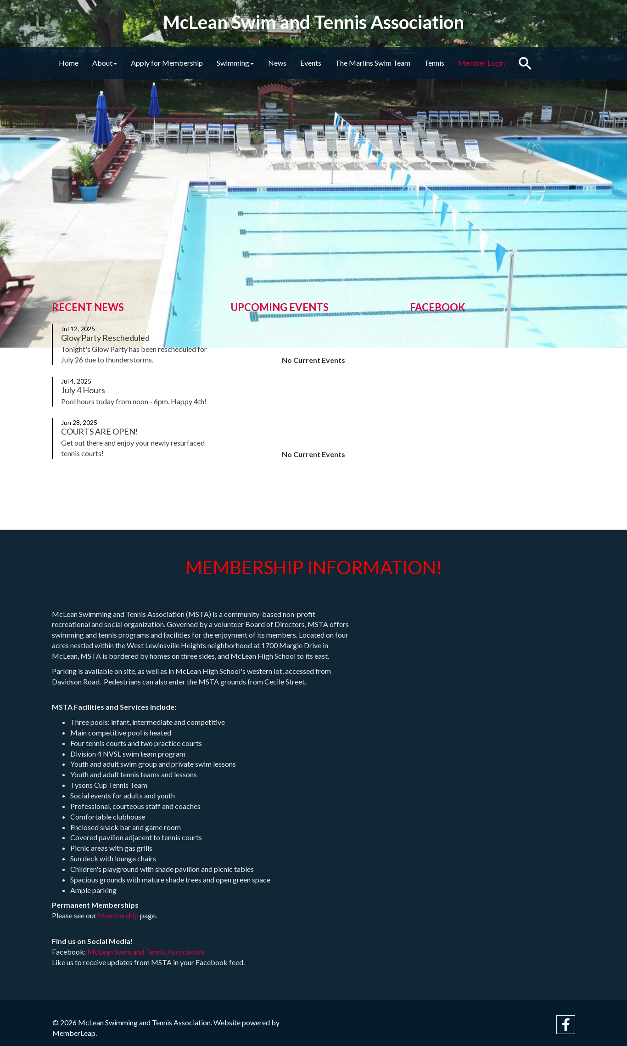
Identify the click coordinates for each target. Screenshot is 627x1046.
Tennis (461, 62)
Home (70, 62)
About (110, 62)
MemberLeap (73, 1033)
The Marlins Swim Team (396, 62)
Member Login (512, 62)
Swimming (248, 62)
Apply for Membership (176, 62)
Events (330, 62)
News (293, 62)
